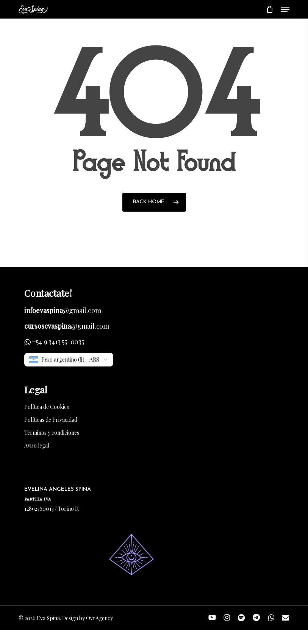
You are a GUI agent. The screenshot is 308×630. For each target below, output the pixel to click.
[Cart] (270, 9)
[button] (285, 9)
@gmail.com (62, 310)
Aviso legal (36, 445)
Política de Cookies (46, 406)
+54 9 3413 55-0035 (58, 341)
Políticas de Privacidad (50, 419)
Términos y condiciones (51, 432)
